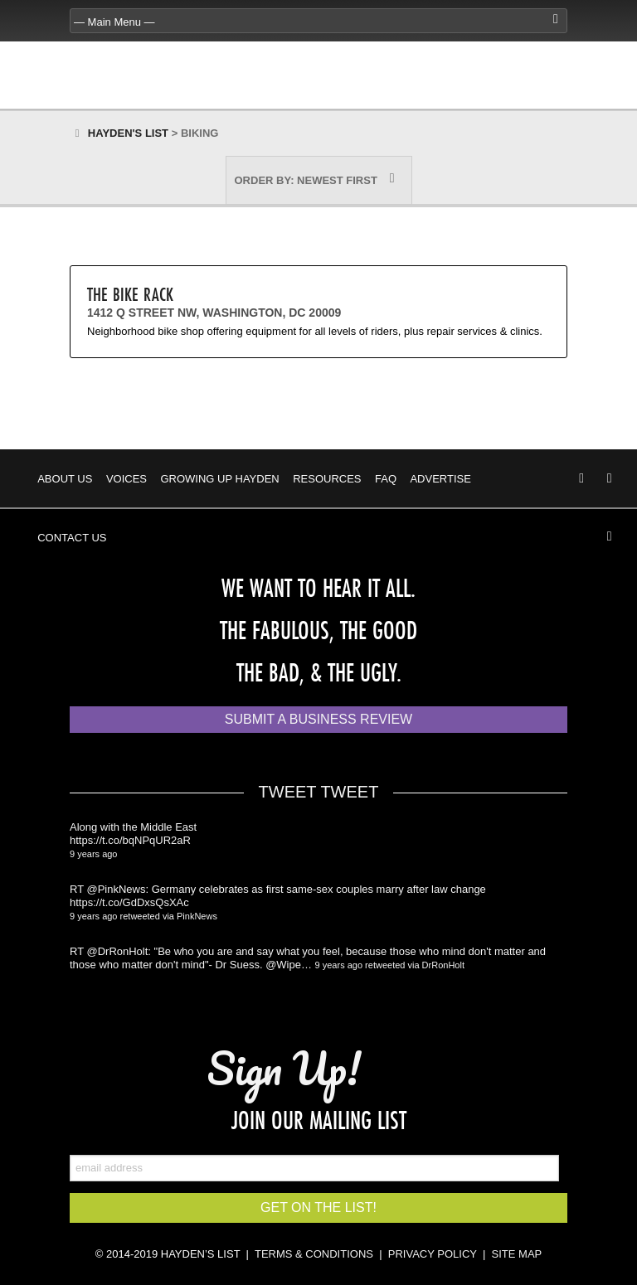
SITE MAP (517, 1254)
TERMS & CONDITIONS (314, 1254)
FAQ (385, 479)
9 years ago (93, 854)
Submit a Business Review (318, 719)
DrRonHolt (443, 965)
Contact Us (71, 537)
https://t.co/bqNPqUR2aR (130, 840)
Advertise (440, 479)
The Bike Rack (130, 294)
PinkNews (197, 916)
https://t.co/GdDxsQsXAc (129, 902)
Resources (327, 479)
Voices (126, 479)
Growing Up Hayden (219, 479)
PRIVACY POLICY (432, 1254)
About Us (64, 479)
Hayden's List (128, 133)
